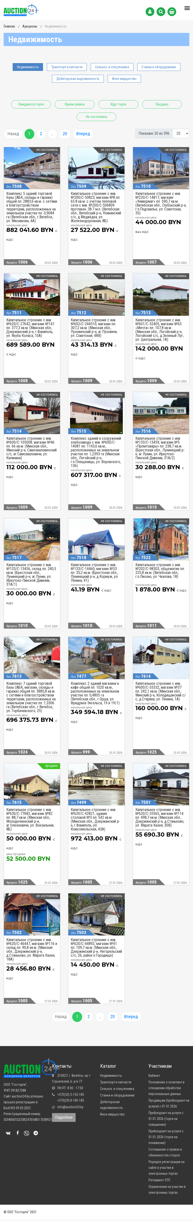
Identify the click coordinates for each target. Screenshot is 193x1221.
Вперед (88, 134)
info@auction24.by (70, 1108)
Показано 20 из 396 (154, 133)
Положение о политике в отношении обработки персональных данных (166, 1089)
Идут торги (144, 104)
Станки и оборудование (158, 67)
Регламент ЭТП (159, 1181)
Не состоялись (120, 117)
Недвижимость (28, 67)
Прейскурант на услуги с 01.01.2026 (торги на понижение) (166, 1138)
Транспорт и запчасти (66, 67)
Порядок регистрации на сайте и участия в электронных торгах (166, 1169)
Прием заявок (97, 104)
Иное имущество (124, 79)
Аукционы (29, 26)
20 (69, 134)
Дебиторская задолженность (77, 79)
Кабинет (154, 1077)
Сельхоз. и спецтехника (112, 67)
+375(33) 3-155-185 (70, 1096)
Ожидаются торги (48, 104)
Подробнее (64, 1118)
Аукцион (17, 263)
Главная (9, 26)
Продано (72, 117)
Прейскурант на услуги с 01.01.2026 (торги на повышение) (166, 1120)
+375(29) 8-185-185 (70, 1102)
